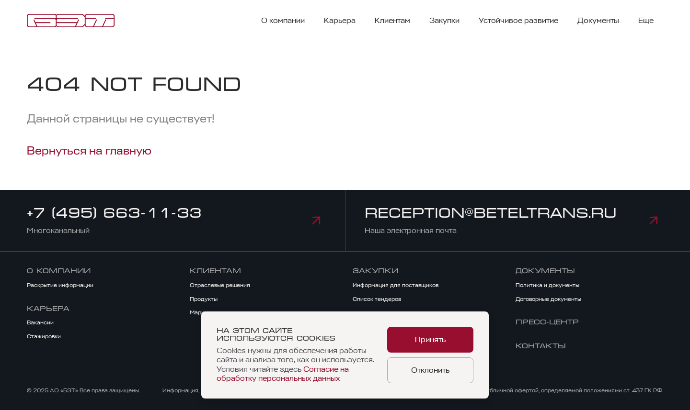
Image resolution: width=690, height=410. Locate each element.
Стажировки (44, 336)
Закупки (444, 20)
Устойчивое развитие (518, 20)
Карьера (340, 20)
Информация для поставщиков (395, 285)
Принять (430, 339)
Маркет (200, 312)
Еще (646, 20)
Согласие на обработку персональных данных (283, 374)
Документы (598, 20)
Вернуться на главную (89, 151)
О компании (283, 20)
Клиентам (392, 20)
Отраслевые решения (220, 285)
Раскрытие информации (60, 285)
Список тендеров (377, 299)
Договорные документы (548, 299)
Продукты (204, 299)
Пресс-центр (547, 322)
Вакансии (40, 322)
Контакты (541, 346)
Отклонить (430, 370)
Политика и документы (547, 285)
